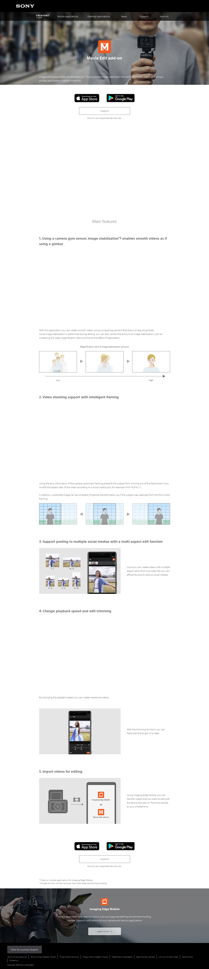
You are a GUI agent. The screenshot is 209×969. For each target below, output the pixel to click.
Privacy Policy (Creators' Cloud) (95, 957)
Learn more (104, 931)
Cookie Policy (187, 957)
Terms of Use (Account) (17, 957)
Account (164, 16)
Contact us (13, 960)
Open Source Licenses (145, 957)
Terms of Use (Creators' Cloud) (43, 957)
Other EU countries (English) (24, 949)
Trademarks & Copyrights (122, 957)
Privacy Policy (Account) (69, 957)
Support (104, 110)
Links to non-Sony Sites (168, 957)
